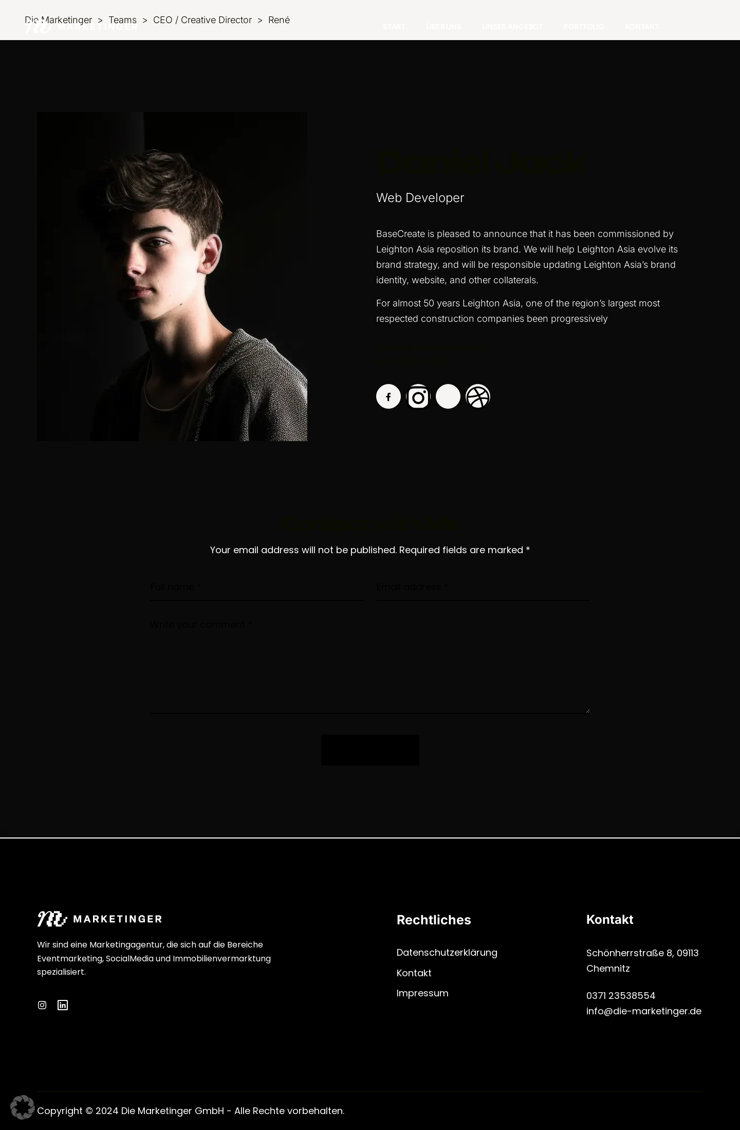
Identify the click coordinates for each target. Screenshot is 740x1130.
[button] (22, 1107)
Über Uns (443, 26)
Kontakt (642, 26)
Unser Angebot (512, 26)
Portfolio (584, 26)
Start (394, 26)
